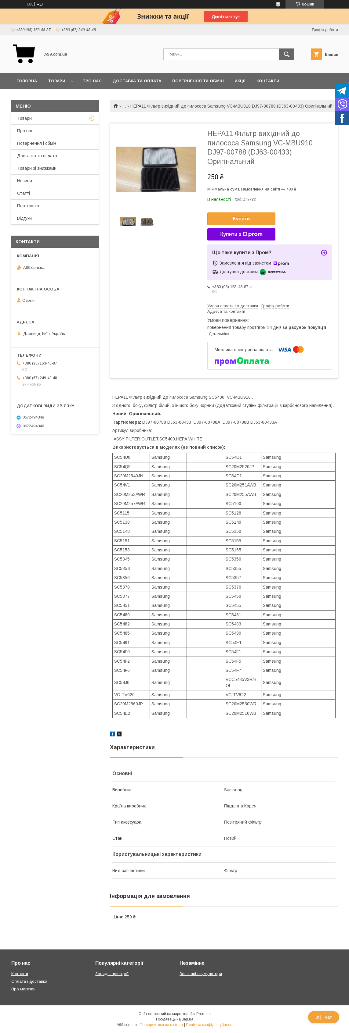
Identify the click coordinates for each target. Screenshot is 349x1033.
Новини (24, 180)
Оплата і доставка (29, 981)
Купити (241, 218)
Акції (240, 81)
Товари (56, 81)
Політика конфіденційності (209, 1025)
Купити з (241, 234)
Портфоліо (28, 205)
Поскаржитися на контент (161, 1025)
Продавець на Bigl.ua (174, 1019)
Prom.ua (203, 1014)
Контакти (267, 81)
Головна (26, 81)
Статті (23, 193)
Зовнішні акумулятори (201, 973)
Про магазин (23, 989)
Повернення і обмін (36, 143)
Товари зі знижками (36, 168)
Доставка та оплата (137, 81)
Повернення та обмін (198, 81)
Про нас (92, 81)
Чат (323, 1017)
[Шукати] (286, 54)
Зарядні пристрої (112, 973)
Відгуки (24, 218)
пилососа (178, 397)
